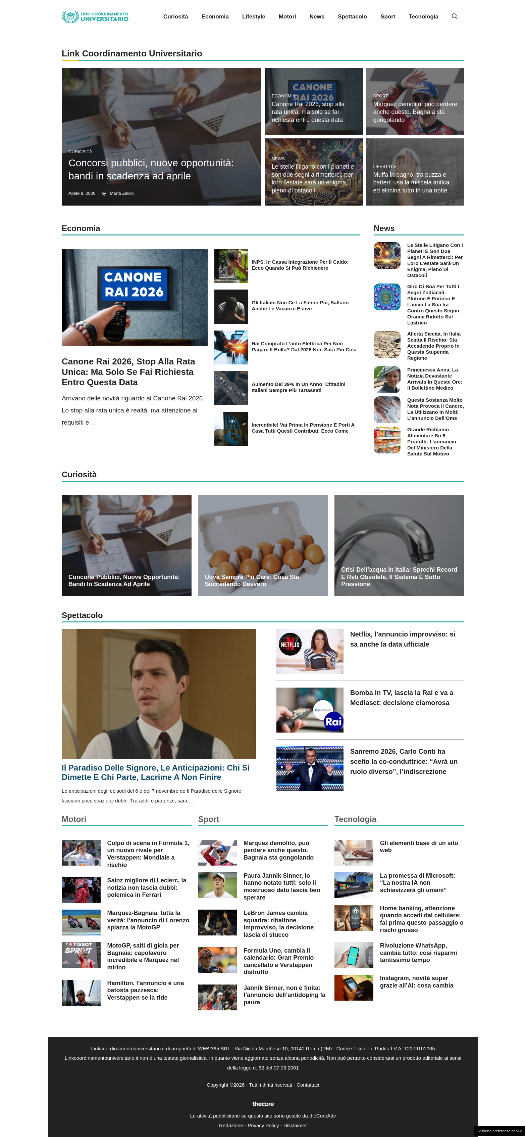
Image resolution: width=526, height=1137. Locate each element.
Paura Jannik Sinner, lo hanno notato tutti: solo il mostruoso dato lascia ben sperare (282, 886)
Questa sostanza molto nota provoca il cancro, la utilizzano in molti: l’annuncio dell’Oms (435, 409)
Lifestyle (253, 16)
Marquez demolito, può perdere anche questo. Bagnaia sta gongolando (415, 112)
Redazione (231, 1125)
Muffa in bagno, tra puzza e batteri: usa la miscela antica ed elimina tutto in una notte (411, 182)
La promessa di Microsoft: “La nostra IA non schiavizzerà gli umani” (417, 882)
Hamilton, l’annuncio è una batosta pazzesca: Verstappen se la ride (145, 990)
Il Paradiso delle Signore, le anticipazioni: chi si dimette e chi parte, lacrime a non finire (156, 772)
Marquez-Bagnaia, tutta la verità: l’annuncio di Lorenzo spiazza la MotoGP (148, 920)
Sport (387, 16)
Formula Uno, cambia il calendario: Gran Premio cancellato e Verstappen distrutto (279, 961)
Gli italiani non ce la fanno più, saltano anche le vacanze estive (300, 305)
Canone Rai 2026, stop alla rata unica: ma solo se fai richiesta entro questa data (308, 112)
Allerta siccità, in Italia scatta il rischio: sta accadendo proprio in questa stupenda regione (434, 346)
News (317, 16)
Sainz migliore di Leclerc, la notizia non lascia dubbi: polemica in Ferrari (147, 887)
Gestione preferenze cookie (499, 1131)
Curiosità (175, 16)
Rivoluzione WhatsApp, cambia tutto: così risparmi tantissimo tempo (418, 952)
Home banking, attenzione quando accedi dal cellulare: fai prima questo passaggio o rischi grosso (422, 919)
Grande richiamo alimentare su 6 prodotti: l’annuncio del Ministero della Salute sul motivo (431, 441)
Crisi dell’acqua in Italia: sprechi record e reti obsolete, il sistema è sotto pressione (399, 576)
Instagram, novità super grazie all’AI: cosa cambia (417, 982)
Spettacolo (352, 16)
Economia (215, 16)
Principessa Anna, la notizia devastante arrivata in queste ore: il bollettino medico (434, 379)
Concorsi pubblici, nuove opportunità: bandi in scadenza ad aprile (124, 581)
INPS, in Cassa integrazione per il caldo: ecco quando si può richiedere (300, 265)
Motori (287, 16)
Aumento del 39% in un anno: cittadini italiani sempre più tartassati (298, 387)
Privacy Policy (263, 1125)
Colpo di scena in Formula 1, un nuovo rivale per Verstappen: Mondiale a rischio (148, 854)
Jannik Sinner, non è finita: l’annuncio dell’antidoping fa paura (284, 995)
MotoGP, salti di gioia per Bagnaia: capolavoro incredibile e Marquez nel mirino (143, 956)
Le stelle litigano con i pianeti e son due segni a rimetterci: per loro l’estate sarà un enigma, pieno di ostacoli (435, 260)
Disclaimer (295, 1125)
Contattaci (308, 1085)
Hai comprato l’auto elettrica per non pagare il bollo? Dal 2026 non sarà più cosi (304, 346)
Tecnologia (423, 16)
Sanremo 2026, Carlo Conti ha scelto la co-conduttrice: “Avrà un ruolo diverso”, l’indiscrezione (404, 761)
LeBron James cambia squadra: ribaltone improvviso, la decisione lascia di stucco (279, 924)
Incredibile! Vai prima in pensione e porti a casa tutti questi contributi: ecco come (303, 428)
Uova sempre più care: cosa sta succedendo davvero (252, 581)
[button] (454, 17)
